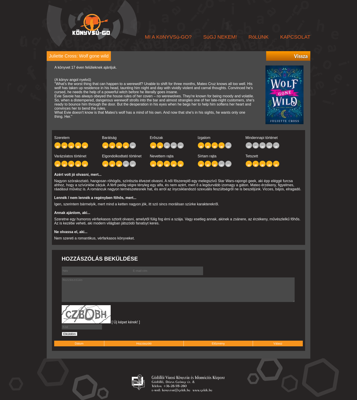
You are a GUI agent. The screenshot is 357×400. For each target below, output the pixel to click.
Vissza (301, 56)
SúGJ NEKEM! (220, 37)
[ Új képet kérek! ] (126, 322)
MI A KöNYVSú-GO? (168, 37)
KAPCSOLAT (295, 37)
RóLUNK (258, 37)
